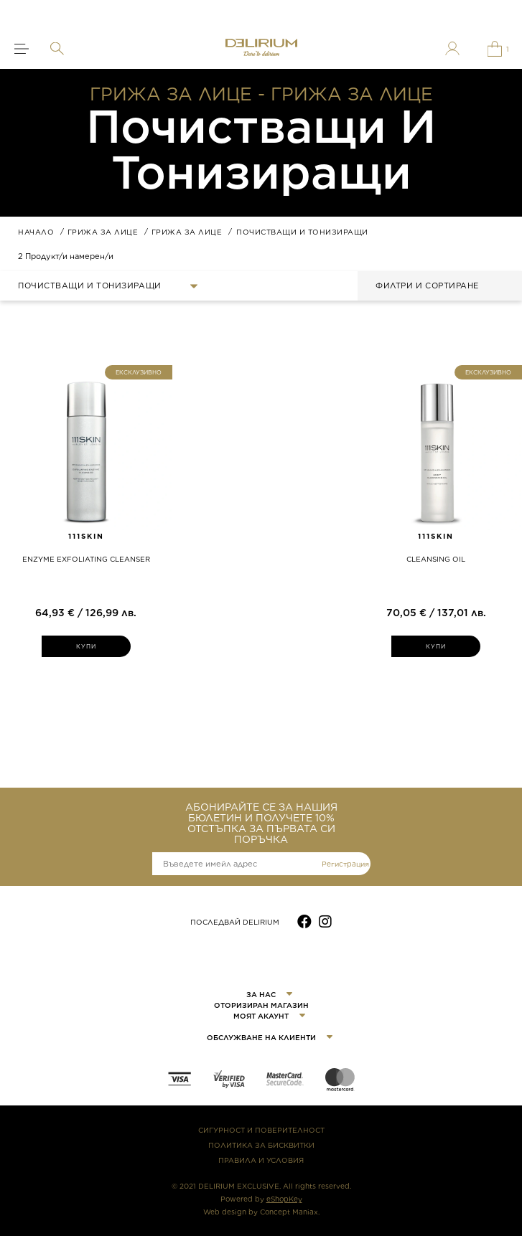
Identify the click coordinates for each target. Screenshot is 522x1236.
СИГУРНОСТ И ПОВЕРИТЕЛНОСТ (261, 1130)
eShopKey (284, 1198)
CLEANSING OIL (435, 559)
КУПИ (86, 646)
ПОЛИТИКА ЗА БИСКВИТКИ (261, 1145)
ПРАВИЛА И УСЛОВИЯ (261, 1160)
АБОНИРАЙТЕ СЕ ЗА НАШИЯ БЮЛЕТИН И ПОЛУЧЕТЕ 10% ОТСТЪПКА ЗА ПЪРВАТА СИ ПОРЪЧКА (261, 823)
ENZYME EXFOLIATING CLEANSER (86, 559)
